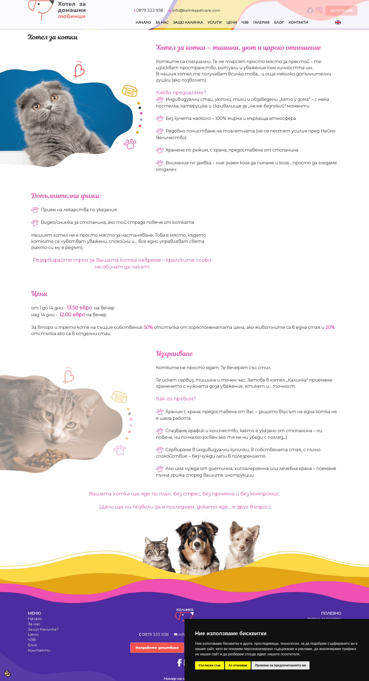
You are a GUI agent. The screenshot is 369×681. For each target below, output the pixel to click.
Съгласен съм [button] (210, 665)
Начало (143, 22)
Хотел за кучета (324, 618)
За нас (162, 22)
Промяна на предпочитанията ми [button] (280, 665)
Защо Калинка (188, 22)
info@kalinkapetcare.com (196, 10)
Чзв (245, 22)
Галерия (261, 22)
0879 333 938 (149, 10)
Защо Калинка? (43, 629)
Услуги (215, 22)
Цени (231, 22)
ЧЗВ (32, 639)
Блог (279, 22)
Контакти (298, 22)
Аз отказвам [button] (238, 665)
